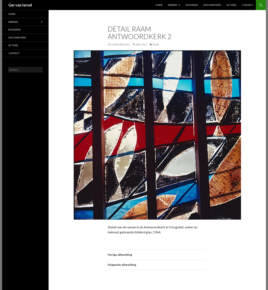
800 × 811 (141, 44)
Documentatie (212, 5)
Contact (247, 5)
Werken (172, 5)
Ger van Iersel (20, 5)
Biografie (192, 5)
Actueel (232, 5)
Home (159, 5)
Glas (156, 44)
